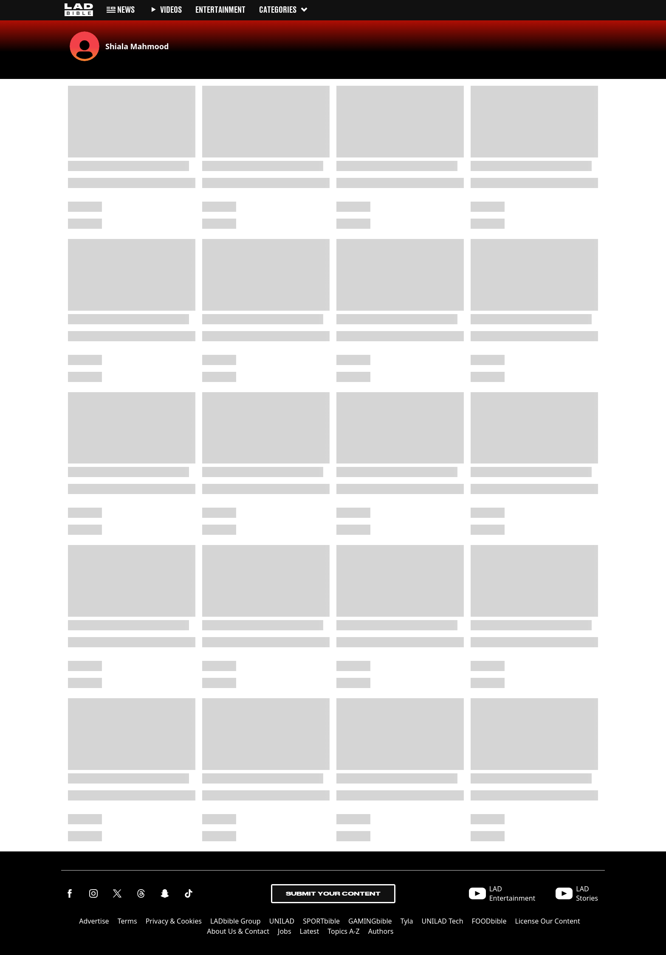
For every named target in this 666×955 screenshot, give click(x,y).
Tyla (407, 921)
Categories (283, 9)
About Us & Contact (238, 931)
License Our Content (547, 921)
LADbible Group (235, 921)
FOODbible (489, 921)
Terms (127, 921)
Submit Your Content (333, 893)
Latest (309, 931)
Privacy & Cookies (174, 921)
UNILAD (282, 921)
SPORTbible (321, 921)
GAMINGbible (370, 921)
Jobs (284, 931)
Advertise (94, 921)
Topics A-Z (343, 931)
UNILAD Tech (442, 921)
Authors (381, 931)
